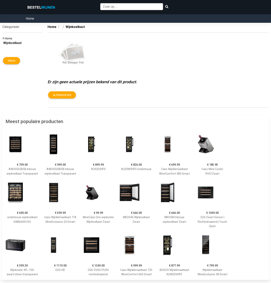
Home (30, 18)
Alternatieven (62, 95)
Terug (11, 60)
